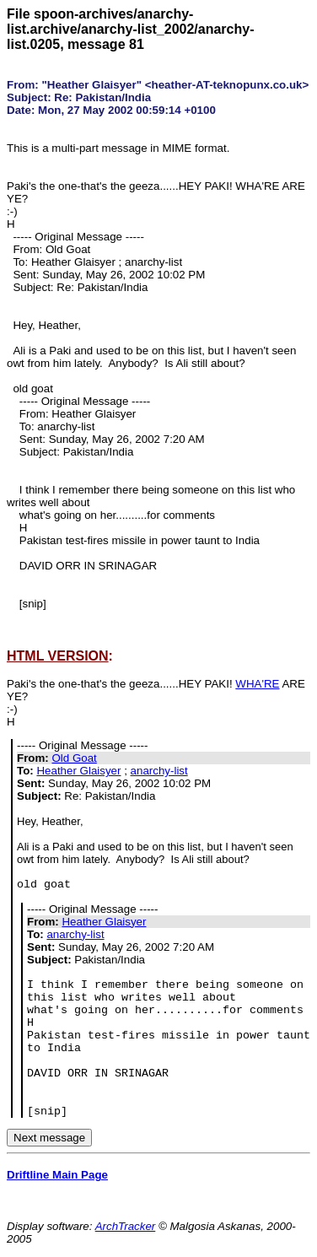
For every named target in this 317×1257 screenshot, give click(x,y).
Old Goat (73, 758)
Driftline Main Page (57, 1174)
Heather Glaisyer (78, 770)
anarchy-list (159, 770)
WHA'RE (257, 683)
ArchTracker (125, 1226)
